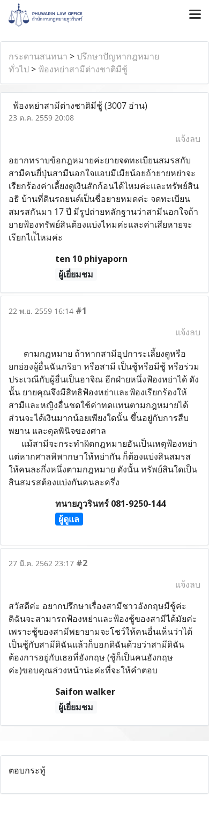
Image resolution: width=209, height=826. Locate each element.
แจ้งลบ (187, 139)
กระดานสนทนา (38, 56)
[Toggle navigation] (195, 15)
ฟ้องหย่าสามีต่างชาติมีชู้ (83, 69)
